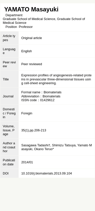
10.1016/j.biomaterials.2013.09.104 (46, 173)
